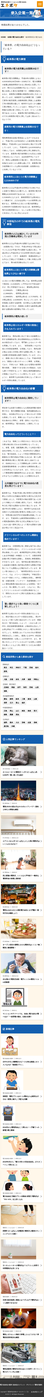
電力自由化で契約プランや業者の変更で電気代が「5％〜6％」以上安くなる (21, 1197)
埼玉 (11, 667)
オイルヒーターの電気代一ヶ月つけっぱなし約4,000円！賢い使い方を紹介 (20, 773)
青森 (13, 687)
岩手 (19, 687)
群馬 (5, 671)
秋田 (25, 687)
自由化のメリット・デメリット (23, 1385)
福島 (5, 691)
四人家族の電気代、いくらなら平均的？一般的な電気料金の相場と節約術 (21, 877)
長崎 (35, 722)
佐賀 (29, 722)
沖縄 (13, 726)
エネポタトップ (36, 1392)
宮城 (31, 687)
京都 (11, 679)
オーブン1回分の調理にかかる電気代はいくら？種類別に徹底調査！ (21, 946)
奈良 (17, 679)
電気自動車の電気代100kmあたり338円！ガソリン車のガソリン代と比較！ (21, 1370)
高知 (17, 714)
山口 (17, 711)
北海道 (6, 687)
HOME (3, 37)
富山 (17, 703)
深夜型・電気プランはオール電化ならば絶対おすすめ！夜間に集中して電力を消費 (21, 1097)
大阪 (5, 679)
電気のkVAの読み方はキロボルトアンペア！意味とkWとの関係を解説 (21, 808)
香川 (35, 711)
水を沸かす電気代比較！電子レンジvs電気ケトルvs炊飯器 (21, 980)
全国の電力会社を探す (16, 37)
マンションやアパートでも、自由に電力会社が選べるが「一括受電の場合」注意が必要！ (21, 1015)
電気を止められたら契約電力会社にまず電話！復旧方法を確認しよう (21, 911)
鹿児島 (6, 726)
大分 (17, 722)
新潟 (29, 699)
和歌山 (36, 679)
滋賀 (29, 679)
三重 (23, 699)
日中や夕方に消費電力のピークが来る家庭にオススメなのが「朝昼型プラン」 (21, 1063)
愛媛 (11, 714)
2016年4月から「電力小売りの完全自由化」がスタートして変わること (21, 1163)
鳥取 (23, 711)
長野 (5, 703)
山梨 (35, 699)
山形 (37, 687)
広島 (5, 711)
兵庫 (23, 679)
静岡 (11, 699)
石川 (11, 703)
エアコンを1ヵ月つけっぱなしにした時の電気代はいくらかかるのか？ (21, 842)
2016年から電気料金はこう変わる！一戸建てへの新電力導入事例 (21, 1128)
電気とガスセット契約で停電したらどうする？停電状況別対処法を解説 (21, 1335)
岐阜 (17, 699)
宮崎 (23, 722)
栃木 (37, 667)
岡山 (11, 711)
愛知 (5, 699)
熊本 (11, 722)
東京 (5, 667)
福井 (23, 703)
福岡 (5, 722)
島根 (29, 711)
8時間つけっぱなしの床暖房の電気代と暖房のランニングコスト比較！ (21, 1232)
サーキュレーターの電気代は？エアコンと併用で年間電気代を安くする (21, 1266)
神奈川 (18, 667)
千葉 (25, 667)
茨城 (31, 667)
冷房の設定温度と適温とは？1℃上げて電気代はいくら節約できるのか (21, 1301)
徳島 (5, 714)
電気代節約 (38, 1385)
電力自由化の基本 (6, 1385)
